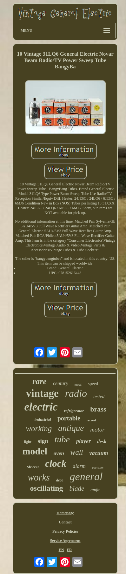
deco (59, 480)
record (91, 420)
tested (98, 396)
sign (43, 441)
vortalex (97, 467)
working (39, 428)
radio (76, 393)
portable (68, 418)
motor (97, 429)
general (86, 476)
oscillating (46, 488)
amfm (95, 490)
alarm (79, 466)
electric (41, 407)
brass (98, 409)
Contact (65, 522)
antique (71, 428)
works (39, 477)
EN (61, 550)
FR (69, 550)
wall (76, 452)
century (60, 383)
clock (55, 463)
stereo (33, 466)
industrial (43, 419)
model (34, 451)
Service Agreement (65, 540)
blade (77, 488)
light (27, 442)
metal (78, 384)
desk (101, 441)
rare (39, 381)
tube (62, 439)
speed (93, 383)
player (83, 441)
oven (59, 453)
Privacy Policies (65, 531)
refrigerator (74, 410)
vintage (42, 393)
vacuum (98, 453)
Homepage (65, 513)
